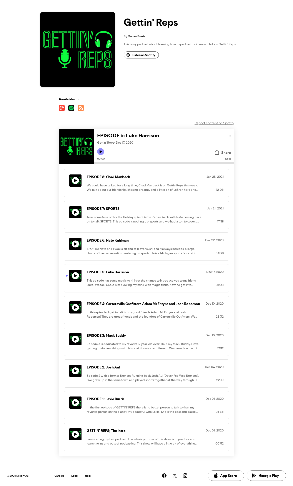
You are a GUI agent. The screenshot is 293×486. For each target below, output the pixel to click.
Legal (74, 476)
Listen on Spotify (141, 55)
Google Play (265, 475)
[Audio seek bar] (164, 163)
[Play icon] (100, 151)
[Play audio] (230, 135)
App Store (225, 475)
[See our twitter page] (174, 475)
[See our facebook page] (164, 475)
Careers (59, 476)
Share (222, 152)
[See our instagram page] (185, 475)
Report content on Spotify (214, 123)
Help (88, 476)
